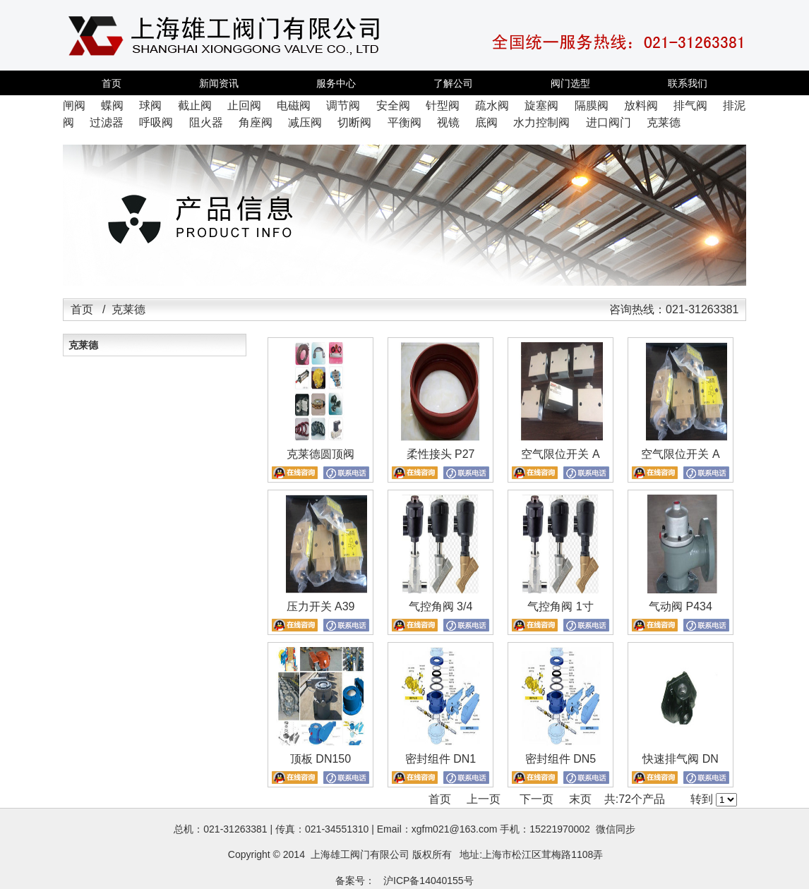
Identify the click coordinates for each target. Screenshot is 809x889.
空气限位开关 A (560, 454)
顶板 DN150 (320, 759)
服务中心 (336, 83)
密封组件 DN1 (440, 759)
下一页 (536, 799)
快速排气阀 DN (680, 759)
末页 (580, 799)
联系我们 (687, 83)
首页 (111, 83)
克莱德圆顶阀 (320, 454)
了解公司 (453, 83)
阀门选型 (570, 83)
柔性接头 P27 (441, 454)
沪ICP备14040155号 (428, 880)
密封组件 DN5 (560, 759)
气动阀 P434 (680, 606)
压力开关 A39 (321, 606)
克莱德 (83, 345)
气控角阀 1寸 (560, 606)
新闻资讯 (219, 83)
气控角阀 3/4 (441, 606)
